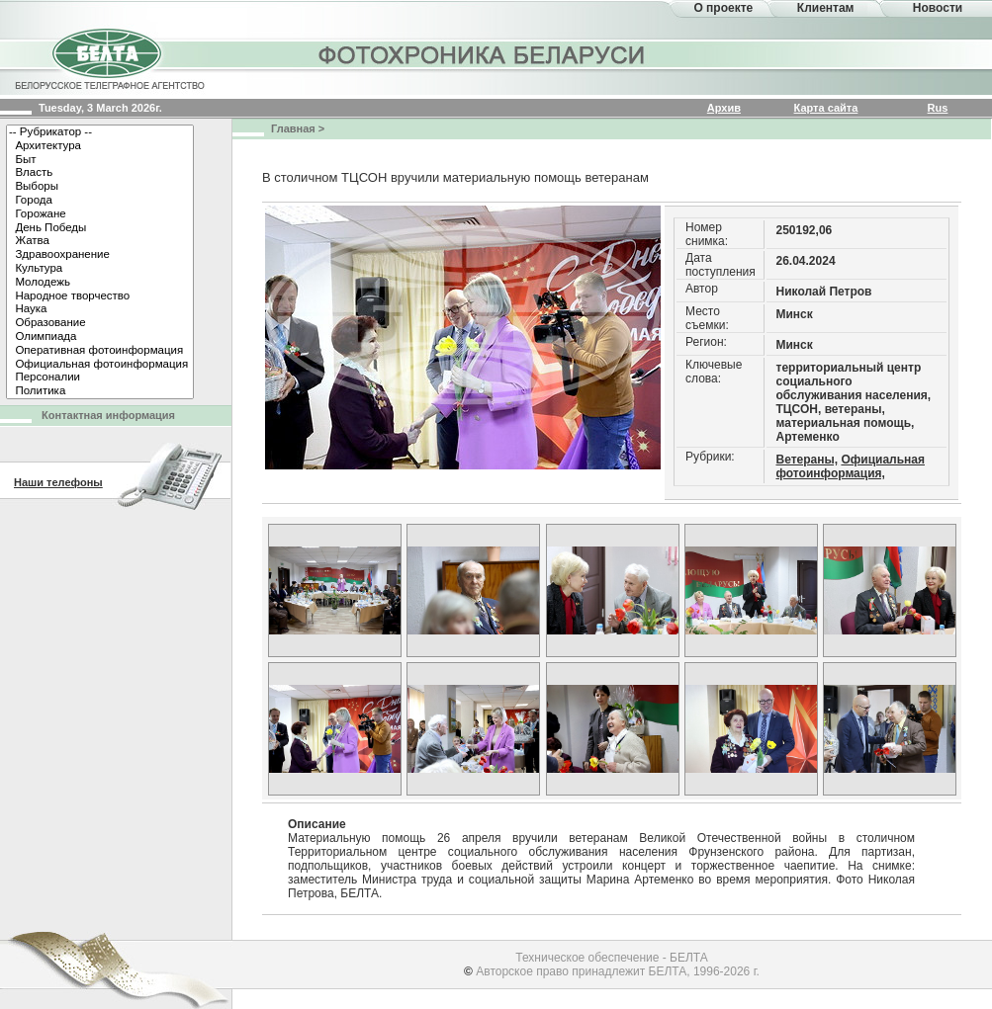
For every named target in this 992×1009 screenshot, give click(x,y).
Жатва (100, 241)
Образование (100, 323)
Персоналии (100, 377)
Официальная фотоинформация (100, 365)
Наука (100, 309)
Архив (724, 108)
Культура (100, 269)
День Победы (100, 228)
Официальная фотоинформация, (850, 466)
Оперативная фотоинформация (100, 351)
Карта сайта (826, 108)
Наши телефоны (58, 482)
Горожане (100, 214)
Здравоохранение (100, 255)
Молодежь (100, 283)
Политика (100, 391)
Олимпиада (100, 337)
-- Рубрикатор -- (100, 132)
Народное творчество (100, 296)
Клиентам (826, 8)
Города (100, 201)
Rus (938, 108)
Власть (100, 173)
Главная (293, 128)
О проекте (723, 8)
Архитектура (100, 146)
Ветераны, (807, 459)
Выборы (100, 187)
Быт (100, 160)
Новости (937, 8)
